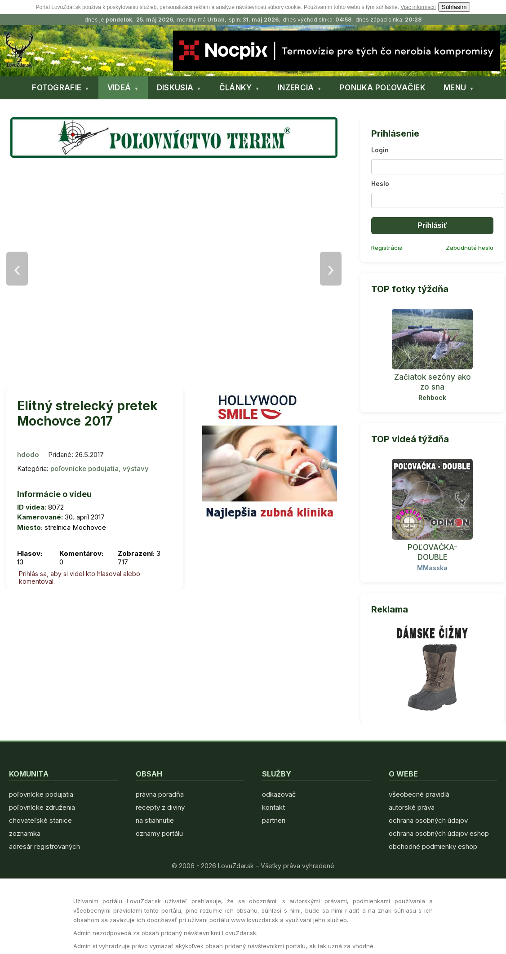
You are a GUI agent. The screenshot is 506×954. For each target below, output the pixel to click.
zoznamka (24, 833)
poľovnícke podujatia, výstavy (99, 468)
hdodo (28, 454)
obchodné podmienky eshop (433, 846)
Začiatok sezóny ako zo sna (432, 382)
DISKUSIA (175, 87)
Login (380, 150)
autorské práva (412, 807)
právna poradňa (160, 794)
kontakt (273, 807)
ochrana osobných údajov (428, 820)
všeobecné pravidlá (419, 794)
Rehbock (432, 397)
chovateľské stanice (40, 820)
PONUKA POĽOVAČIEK (383, 87)
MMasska (432, 568)
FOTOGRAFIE (56, 87)
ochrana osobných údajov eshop (439, 833)
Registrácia (387, 247)
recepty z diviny (160, 807)
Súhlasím (454, 7)
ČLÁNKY (235, 87)
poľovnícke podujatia (41, 794)
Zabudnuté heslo (469, 247)
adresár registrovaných (44, 846)
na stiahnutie (155, 820)
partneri (273, 820)
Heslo (380, 183)
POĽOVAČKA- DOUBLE (432, 552)
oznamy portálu (159, 833)
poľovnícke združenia (42, 807)
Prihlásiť (432, 225)
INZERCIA (296, 87)
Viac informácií (417, 7)
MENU (455, 87)
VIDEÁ (119, 87)
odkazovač (279, 794)
